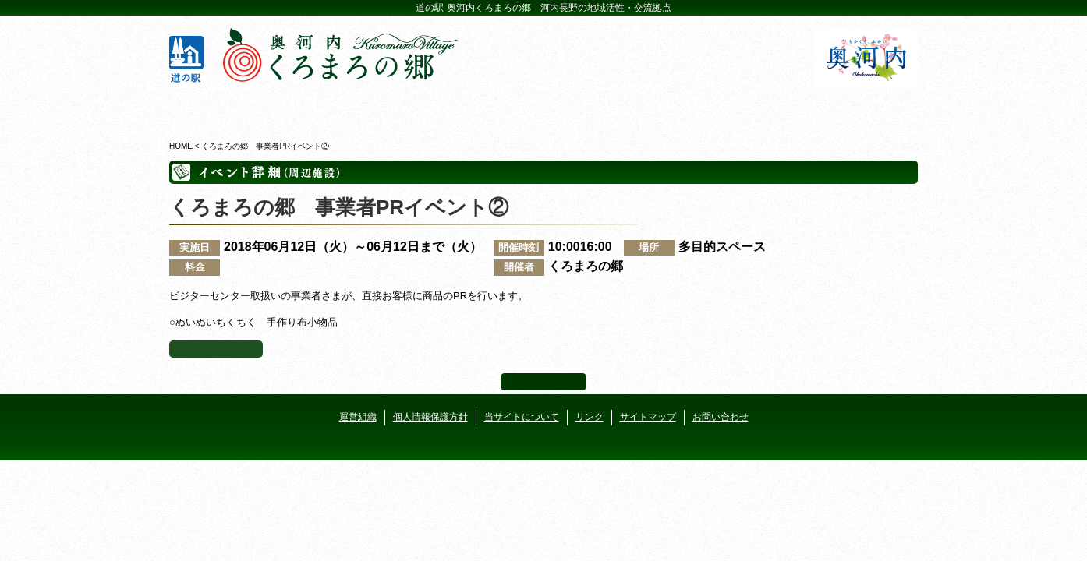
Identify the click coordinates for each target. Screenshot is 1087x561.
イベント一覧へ (216, 349)
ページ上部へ (543, 381)
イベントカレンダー (480, 108)
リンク (589, 416)
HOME (181, 146)
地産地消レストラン (606, 108)
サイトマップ (648, 416)
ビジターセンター (355, 108)
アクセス (857, 108)
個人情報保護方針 (430, 416)
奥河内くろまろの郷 (229, 108)
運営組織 (358, 416)
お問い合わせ (720, 416)
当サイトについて (521, 416)
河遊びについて (731, 108)
